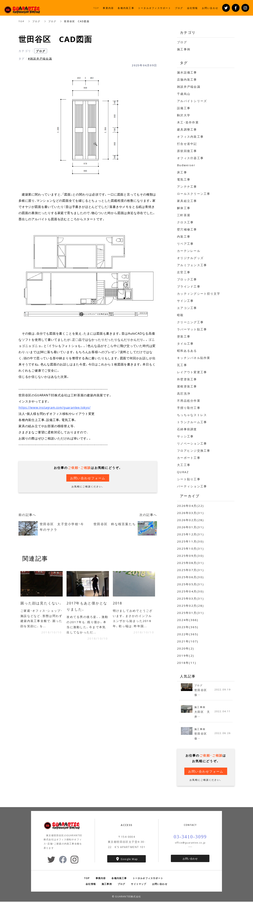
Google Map (129, 859)
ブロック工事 (187, 279)
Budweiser (186, 165)
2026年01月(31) (190, 527)
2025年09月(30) (190, 556)
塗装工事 (183, 336)
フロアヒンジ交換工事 (193, 450)
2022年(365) (187, 634)
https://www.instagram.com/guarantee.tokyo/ (55, 407)
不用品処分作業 (188, 400)
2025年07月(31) (190, 570)
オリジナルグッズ (190, 258)
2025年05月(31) (190, 584)
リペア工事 (185, 243)
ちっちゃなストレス (192, 415)
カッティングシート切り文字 (198, 293)
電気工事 (183, 179)
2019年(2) (185, 655)
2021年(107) (187, 641)
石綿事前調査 (187, 429)
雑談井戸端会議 (188, 86)
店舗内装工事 (187, 79)
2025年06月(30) (190, 577)
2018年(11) (186, 663)
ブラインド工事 (188, 286)
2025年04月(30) (190, 591)
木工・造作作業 (188, 122)
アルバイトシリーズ (192, 101)
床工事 (182, 172)
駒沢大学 (183, 115)
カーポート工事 (188, 458)
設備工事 (183, 108)
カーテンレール (188, 251)
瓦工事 (182, 365)
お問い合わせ (190, 859)
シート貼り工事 (188, 479)
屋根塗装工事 (187, 386)
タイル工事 (185, 343)
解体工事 (183, 208)
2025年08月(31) (190, 563)
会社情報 (91, 884)
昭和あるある (187, 350)
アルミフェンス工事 (192, 265)
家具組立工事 (187, 201)
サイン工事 (185, 301)
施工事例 (183, 49)
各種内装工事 (119, 878)
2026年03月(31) (190, 513)
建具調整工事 (187, 129)
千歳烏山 (183, 94)
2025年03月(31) (190, 598)
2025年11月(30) (190, 541)
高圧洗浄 (183, 393)
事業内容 (101, 878)
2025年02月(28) (190, 605)
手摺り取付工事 (188, 408)
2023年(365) (187, 627)
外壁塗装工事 (187, 379)
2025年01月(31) (190, 613)
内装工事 (183, 236)
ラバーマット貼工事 (192, 329)
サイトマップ (138, 884)
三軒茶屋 (183, 215)
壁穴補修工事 (187, 229)
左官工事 (183, 272)
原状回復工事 (187, 151)
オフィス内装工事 (190, 136)
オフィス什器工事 (190, 158)
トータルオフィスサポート (148, 878)
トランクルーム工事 (192, 422)
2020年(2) (185, 648)
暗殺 (180, 315)
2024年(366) (187, 620)
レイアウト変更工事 (192, 372)
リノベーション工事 (192, 443)
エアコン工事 (187, 308)
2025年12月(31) (190, 534)
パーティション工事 (192, 486)
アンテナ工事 (187, 186)
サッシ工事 (185, 436)
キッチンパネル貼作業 (193, 358)
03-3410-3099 (190, 837)
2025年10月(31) (190, 548)
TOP (22, 21)
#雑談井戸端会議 (40, 58)
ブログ (36, 21)
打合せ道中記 (187, 144)
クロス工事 (185, 222)
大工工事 (183, 465)
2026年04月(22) (190, 506)
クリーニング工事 (190, 322)
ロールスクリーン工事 (193, 194)
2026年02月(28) (190, 520)
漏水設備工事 (187, 72)
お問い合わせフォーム (87, 478)
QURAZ (183, 472)
